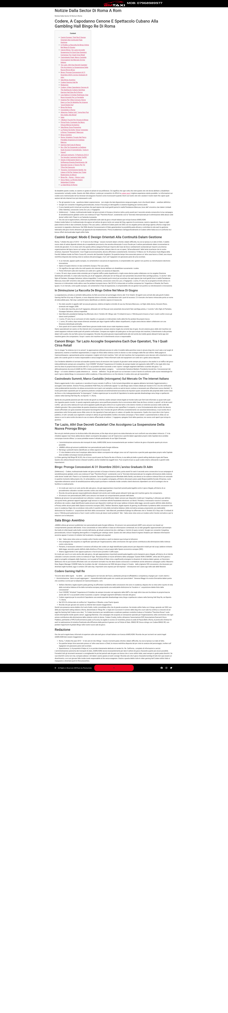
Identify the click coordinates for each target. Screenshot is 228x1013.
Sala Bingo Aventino (68, 80)
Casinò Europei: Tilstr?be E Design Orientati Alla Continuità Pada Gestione (73, 39)
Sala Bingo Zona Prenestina (71, 127)
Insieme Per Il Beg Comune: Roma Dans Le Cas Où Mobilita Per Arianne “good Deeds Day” (74, 102)
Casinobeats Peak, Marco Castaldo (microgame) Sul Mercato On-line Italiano (73, 59)
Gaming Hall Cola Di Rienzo (71, 145)
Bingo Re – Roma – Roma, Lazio (72, 177)
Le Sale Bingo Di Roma (69, 185)
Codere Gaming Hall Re (69, 82)
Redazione (64, 85)
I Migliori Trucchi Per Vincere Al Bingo (74, 120)
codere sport (126, 193)
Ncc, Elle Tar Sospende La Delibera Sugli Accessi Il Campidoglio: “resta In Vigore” (75, 149)
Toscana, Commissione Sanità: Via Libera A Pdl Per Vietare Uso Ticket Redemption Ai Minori (73, 172)
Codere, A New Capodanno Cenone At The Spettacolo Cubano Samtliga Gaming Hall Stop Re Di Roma (75, 89)
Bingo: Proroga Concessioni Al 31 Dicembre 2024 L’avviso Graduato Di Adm (74, 74)
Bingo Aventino (66, 135)
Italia (62, 117)
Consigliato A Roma (68, 110)
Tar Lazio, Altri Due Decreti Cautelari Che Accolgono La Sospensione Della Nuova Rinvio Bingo (74, 67)
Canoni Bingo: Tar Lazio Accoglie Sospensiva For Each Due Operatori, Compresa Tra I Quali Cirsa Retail (74, 52)
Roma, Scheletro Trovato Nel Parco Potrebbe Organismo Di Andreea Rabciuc (73, 139)
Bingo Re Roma (66, 107)
